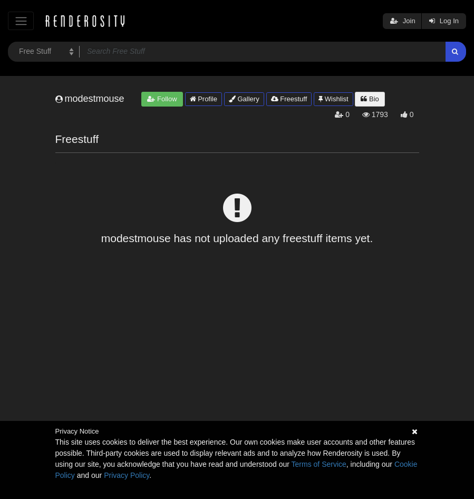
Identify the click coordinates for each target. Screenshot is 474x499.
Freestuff (289, 99)
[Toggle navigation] (21, 21)
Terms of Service (319, 464)
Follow (162, 99)
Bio (370, 99)
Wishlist (333, 99)
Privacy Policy (126, 475)
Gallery (244, 99)
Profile (203, 99)
